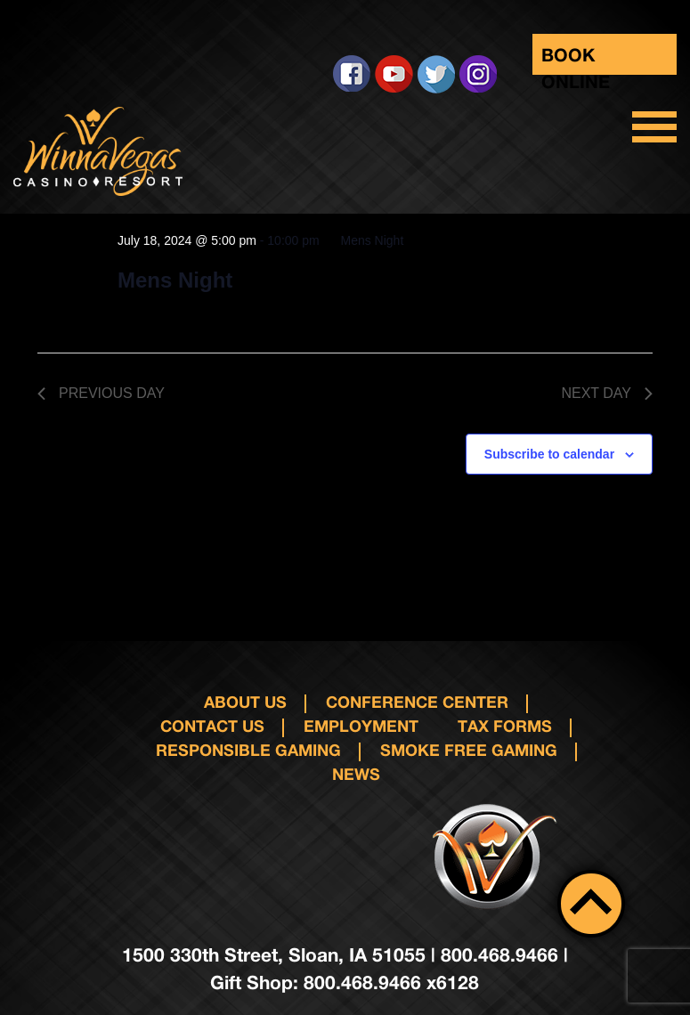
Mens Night (175, 280)
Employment (361, 725)
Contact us (212, 725)
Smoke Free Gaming (468, 749)
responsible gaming (248, 749)
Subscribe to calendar (549, 454)
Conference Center (417, 701)
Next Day (607, 393)
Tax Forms (505, 725)
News (356, 774)
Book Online (575, 59)
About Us (245, 701)
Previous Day (101, 393)
